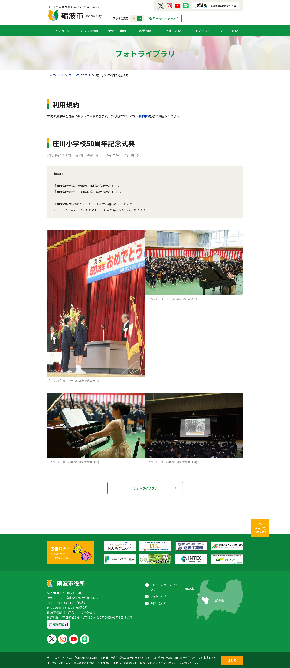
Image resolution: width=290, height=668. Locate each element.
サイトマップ (158, 596)
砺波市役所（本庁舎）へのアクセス (71, 612)
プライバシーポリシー (166, 663)
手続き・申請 (117, 30)
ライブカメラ (201, 30)
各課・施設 (173, 30)
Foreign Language (164, 18)
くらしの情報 (89, 30)
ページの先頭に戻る (260, 530)
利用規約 (143, 116)
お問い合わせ (158, 603)
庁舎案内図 (56, 624)
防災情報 (145, 30)
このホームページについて (163, 587)
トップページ (61, 30)
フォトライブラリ (79, 75)
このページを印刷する (126, 155)
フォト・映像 (229, 30)
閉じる (232, 660)
